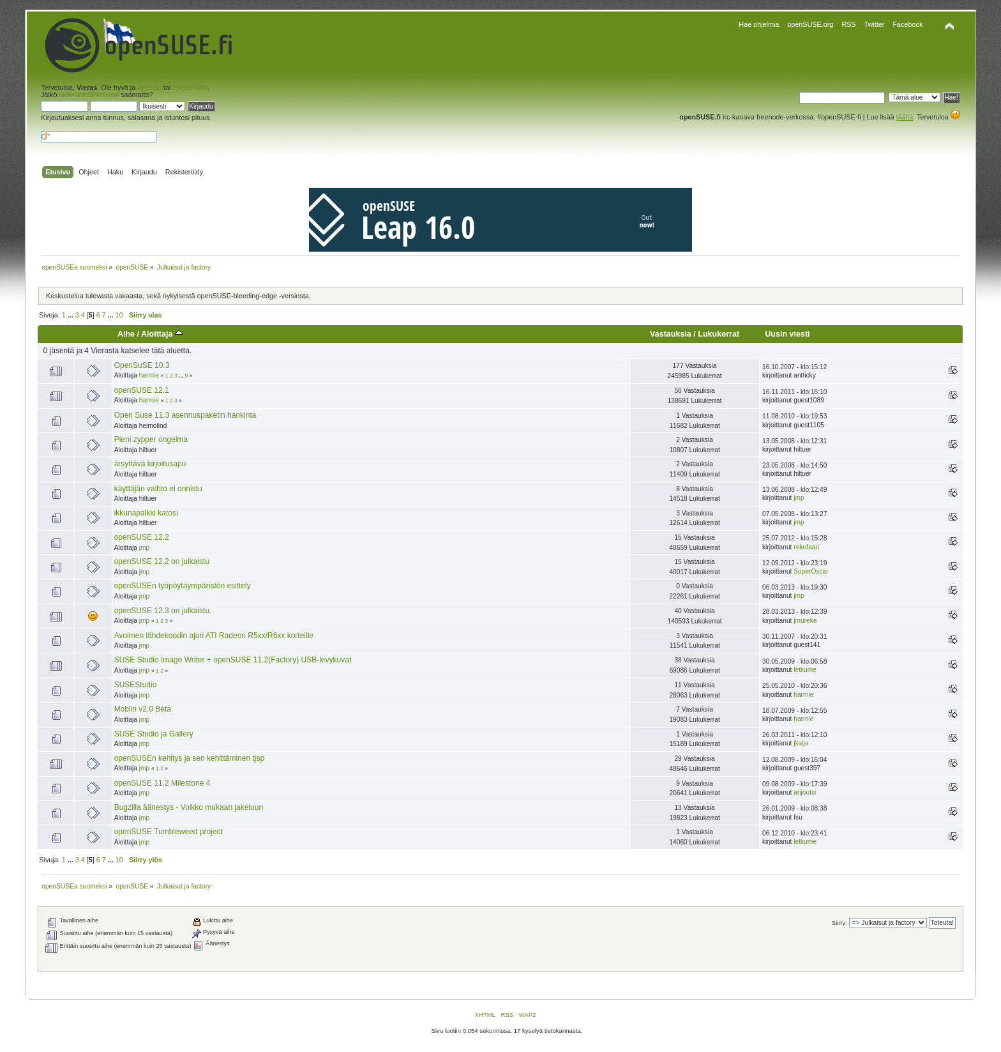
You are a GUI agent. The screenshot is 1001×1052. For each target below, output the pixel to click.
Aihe (126, 334)
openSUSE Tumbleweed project (168, 831)
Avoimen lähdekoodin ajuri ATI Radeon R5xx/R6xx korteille (213, 635)
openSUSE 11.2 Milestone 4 (162, 783)
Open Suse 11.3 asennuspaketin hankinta (185, 415)
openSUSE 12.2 (141, 537)
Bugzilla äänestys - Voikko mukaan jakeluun (188, 807)
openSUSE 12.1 (141, 390)
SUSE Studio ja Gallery (153, 733)
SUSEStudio (135, 684)
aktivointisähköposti (89, 94)
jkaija (801, 743)
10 (119, 315)
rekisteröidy (190, 87)
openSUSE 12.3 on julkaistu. (163, 610)
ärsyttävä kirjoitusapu (150, 463)
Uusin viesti (787, 334)
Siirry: (839, 923)
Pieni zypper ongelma (151, 439)
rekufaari (806, 547)
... (71, 315)
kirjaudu (149, 87)
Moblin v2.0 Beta (142, 709)
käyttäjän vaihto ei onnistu (158, 488)
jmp (799, 497)
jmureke (805, 620)
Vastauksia (670, 334)
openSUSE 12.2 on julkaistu (161, 561)
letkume (805, 669)
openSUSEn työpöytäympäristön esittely (182, 585)
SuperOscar (811, 571)
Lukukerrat (718, 334)
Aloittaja (162, 334)
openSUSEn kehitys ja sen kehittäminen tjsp (189, 758)
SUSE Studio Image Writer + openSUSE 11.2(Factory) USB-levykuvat (233, 659)
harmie (149, 375)
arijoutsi (805, 792)
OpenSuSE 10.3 (142, 365)
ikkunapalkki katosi (146, 512)
